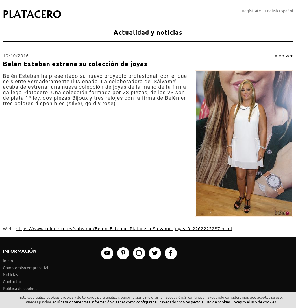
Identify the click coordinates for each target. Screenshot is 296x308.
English (271, 11)
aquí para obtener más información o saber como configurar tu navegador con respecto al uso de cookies (141, 302)
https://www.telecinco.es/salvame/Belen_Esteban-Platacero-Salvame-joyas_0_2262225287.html (124, 228)
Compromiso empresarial (25, 267)
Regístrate (251, 11)
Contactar (12, 281)
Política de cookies (20, 288)
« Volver (284, 55)
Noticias (10, 274)
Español (286, 11)
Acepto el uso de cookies (255, 302)
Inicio (8, 261)
